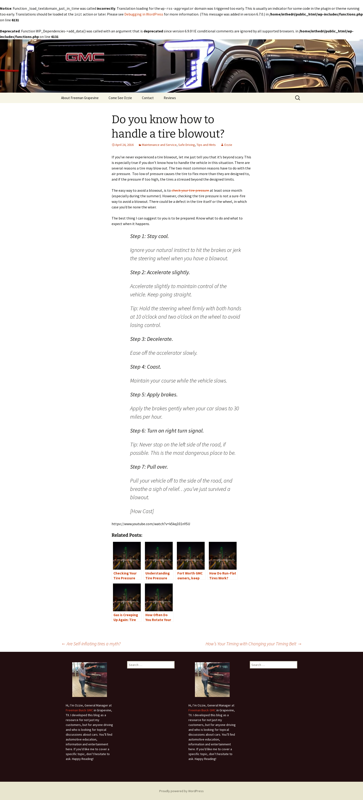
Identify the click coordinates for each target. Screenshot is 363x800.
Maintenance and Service (159, 144)
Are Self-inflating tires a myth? (91, 643)
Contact (148, 97)
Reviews (170, 97)
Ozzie (228, 144)
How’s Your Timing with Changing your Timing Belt (254, 643)
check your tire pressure (190, 190)
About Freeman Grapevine (80, 97)
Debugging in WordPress (143, 14)
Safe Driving (186, 144)
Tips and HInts (206, 144)
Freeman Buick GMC (79, 710)
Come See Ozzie (120, 97)
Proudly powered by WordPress (181, 790)
